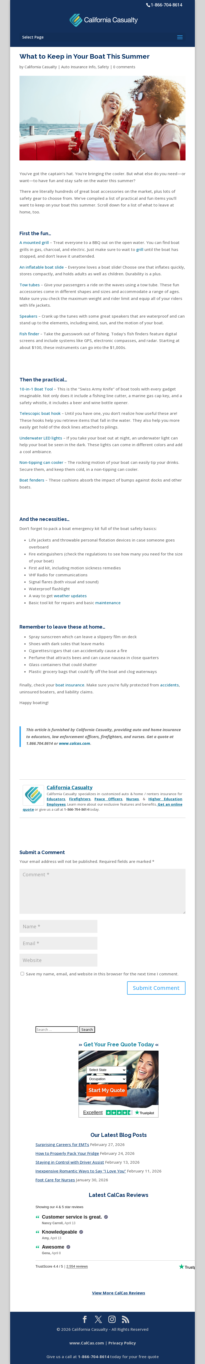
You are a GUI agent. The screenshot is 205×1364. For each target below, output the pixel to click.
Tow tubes (29, 284)
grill (139, 249)
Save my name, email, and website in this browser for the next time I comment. (102, 973)
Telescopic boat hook (40, 413)
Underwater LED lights (40, 438)
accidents (169, 684)
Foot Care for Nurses (55, 1179)
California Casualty (41, 66)
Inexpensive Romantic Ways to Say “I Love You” (81, 1171)
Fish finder (29, 333)
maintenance (108, 602)
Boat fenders (31, 480)
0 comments (124, 66)
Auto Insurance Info (78, 66)
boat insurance (70, 684)
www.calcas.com (74, 743)
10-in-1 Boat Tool (36, 389)
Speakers (28, 316)
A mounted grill (34, 242)
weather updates (70, 595)
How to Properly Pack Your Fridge (67, 1153)
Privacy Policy (122, 1343)
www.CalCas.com (86, 1343)
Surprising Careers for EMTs (62, 1144)
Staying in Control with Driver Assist (70, 1162)
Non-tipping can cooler (41, 462)
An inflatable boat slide (41, 267)
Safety (103, 66)
